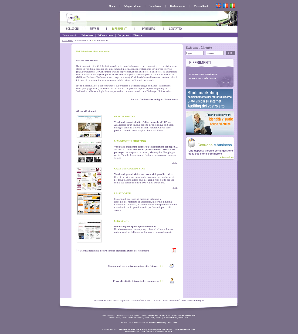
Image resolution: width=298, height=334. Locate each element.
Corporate (123, 35)
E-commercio (69, 35)
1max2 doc (138, 318)
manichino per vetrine (145, 149)
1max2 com (183, 318)
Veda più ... (226, 82)
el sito (175, 163)
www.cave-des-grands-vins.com (202, 78)
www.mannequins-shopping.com (202, 74)
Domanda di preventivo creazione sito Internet (133, 266)
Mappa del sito (132, 6)
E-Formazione (105, 35)
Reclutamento (177, 6)
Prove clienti (201, 6)
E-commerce (171, 99)
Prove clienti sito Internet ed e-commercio (136, 280)
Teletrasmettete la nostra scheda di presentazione (106, 250)
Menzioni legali (195, 300)
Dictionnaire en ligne (151, 99)
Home (112, 6)
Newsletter (155, 6)
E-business (87, 35)
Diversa (137, 35)
